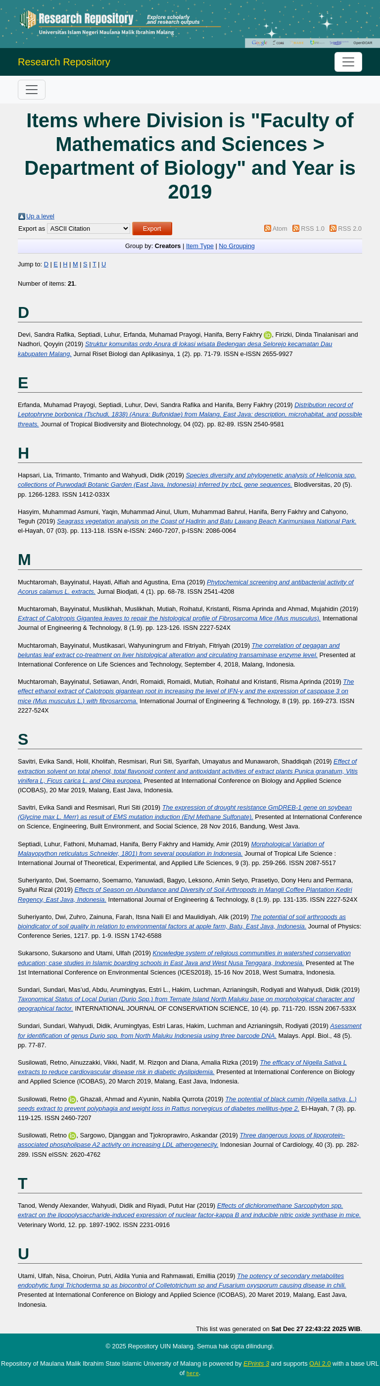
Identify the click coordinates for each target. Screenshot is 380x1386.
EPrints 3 (256, 1363)
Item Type (200, 246)
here (193, 1373)
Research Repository (64, 61)
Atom (280, 228)
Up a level (40, 216)
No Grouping (237, 246)
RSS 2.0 (350, 228)
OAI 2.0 (320, 1363)
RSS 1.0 (313, 228)
